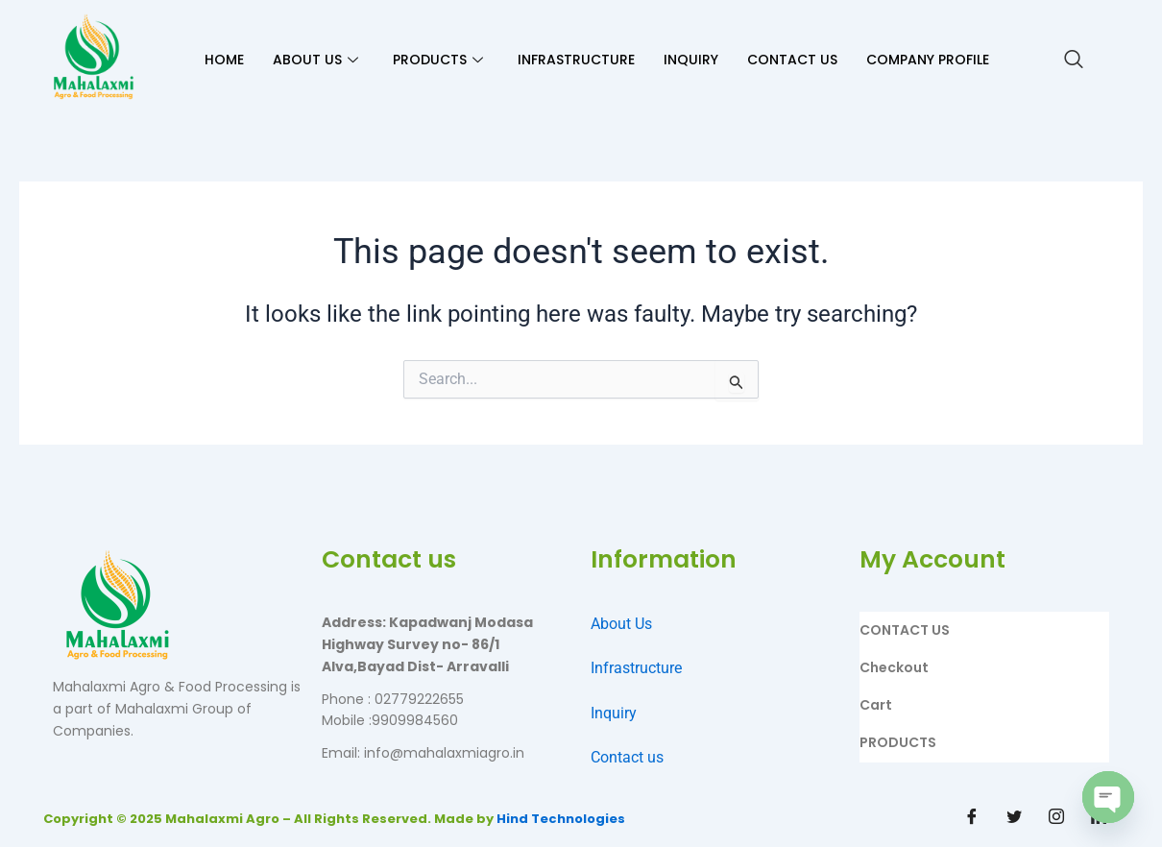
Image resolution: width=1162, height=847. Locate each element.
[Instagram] (1056, 818)
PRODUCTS (438, 59)
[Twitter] (1014, 818)
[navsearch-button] (1073, 60)
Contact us (627, 757)
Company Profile (927, 59)
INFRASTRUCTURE (576, 59)
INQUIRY (691, 59)
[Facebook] (971, 818)
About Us (621, 624)
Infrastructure (636, 668)
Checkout (894, 667)
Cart (875, 704)
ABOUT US (315, 59)
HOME (224, 59)
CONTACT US (792, 59)
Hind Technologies (560, 819)
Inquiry (614, 713)
